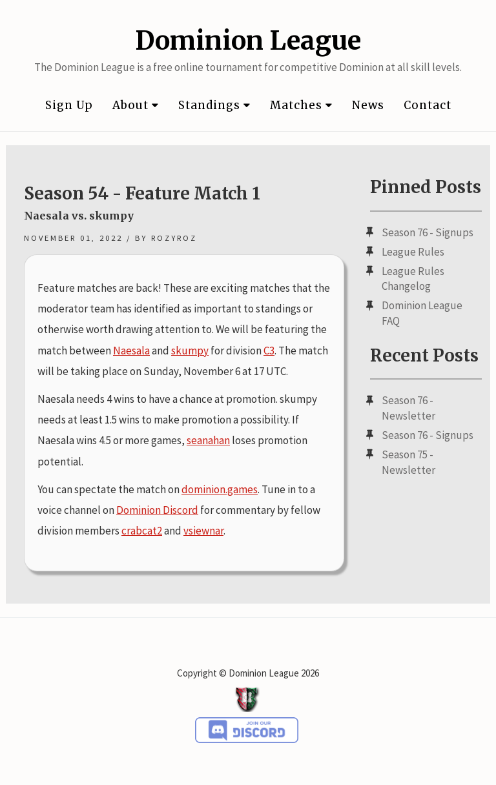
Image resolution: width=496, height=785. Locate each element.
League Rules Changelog (413, 279)
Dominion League (248, 41)
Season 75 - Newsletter (408, 462)
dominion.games (219, 489)
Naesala (131, 350)
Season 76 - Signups (427, 232)
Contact (427, 105)
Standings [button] (214, 105)
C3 (269, 350)
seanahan (208, 440)
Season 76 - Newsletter (408, 408)
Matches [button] (301, 105)
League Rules (413, 252)
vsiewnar (203, 531)
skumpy (190, 350)
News (368, 105)
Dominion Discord (157, 510)
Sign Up (69, 105)
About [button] (135, 105)
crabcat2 (141, 531)
